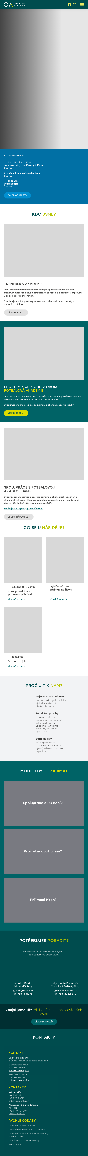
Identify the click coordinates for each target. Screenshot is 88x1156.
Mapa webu (15, 1145)
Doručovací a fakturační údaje (24, 1141)
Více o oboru (15, 313)
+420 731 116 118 (22, 994)
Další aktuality (17, 195)
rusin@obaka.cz (23, 991)
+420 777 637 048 (18, 1111)
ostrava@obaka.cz (19, 1101)
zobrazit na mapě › (19, 1071)
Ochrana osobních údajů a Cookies (27, 1130)
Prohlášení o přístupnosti (22, 1126)
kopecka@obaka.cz (65, 991)
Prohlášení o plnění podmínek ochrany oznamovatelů (28, 1135)
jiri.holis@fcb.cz (17, 1114)
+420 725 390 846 (65, 994)
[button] (81, 4)
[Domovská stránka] (15, 4)
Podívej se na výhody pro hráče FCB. (23, 509)
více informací (43, 1022)
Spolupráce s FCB (18, 517)
